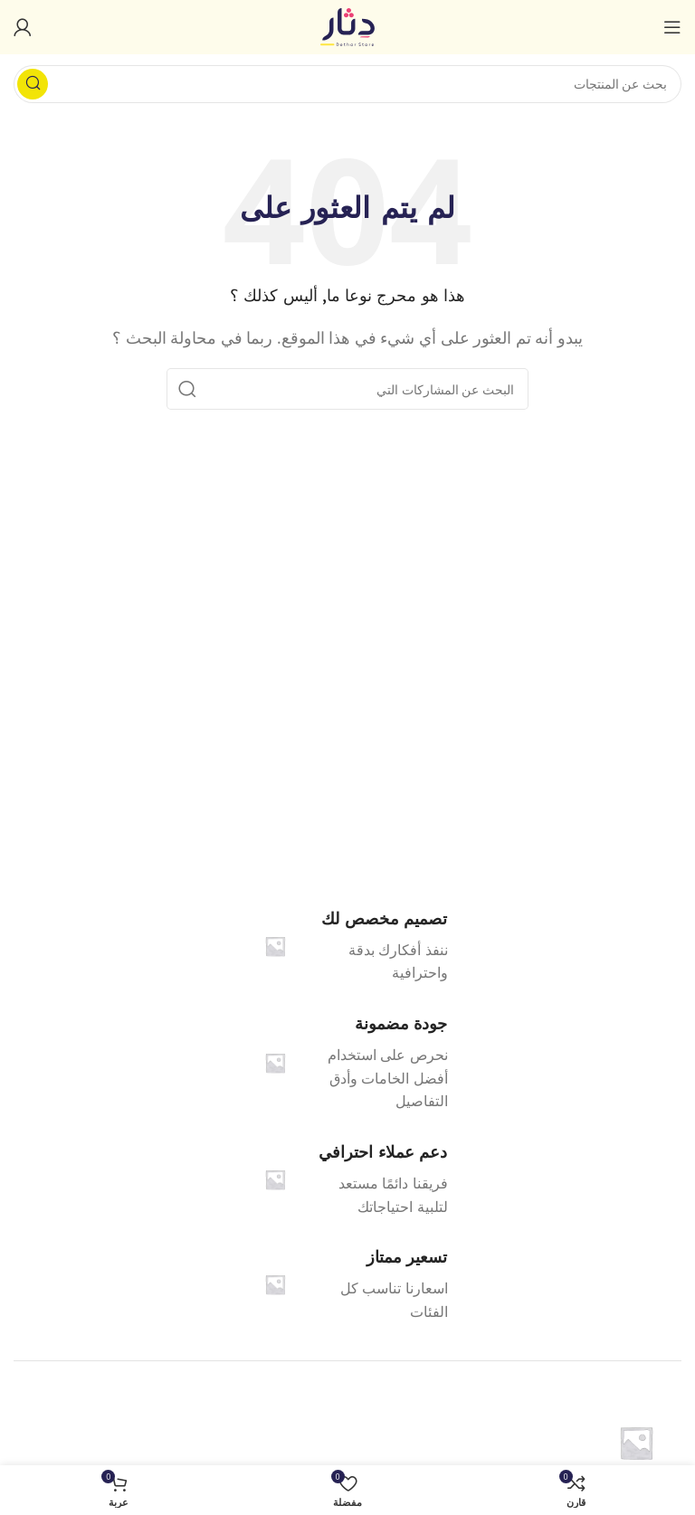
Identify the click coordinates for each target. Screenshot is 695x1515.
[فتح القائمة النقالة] (672, 27)
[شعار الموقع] (347, 25)
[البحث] (347, 84)
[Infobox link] (348, 1062)
